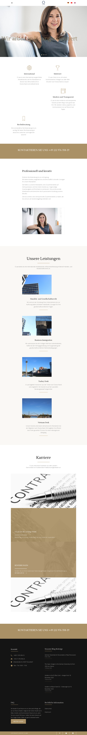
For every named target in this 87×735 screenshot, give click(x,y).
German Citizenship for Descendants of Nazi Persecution (60, 655)
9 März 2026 (47, 656)
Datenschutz (48, 708)
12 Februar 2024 (48, 668)
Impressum (48, 712)
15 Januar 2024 (48, 679)
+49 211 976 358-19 (59, 150)
